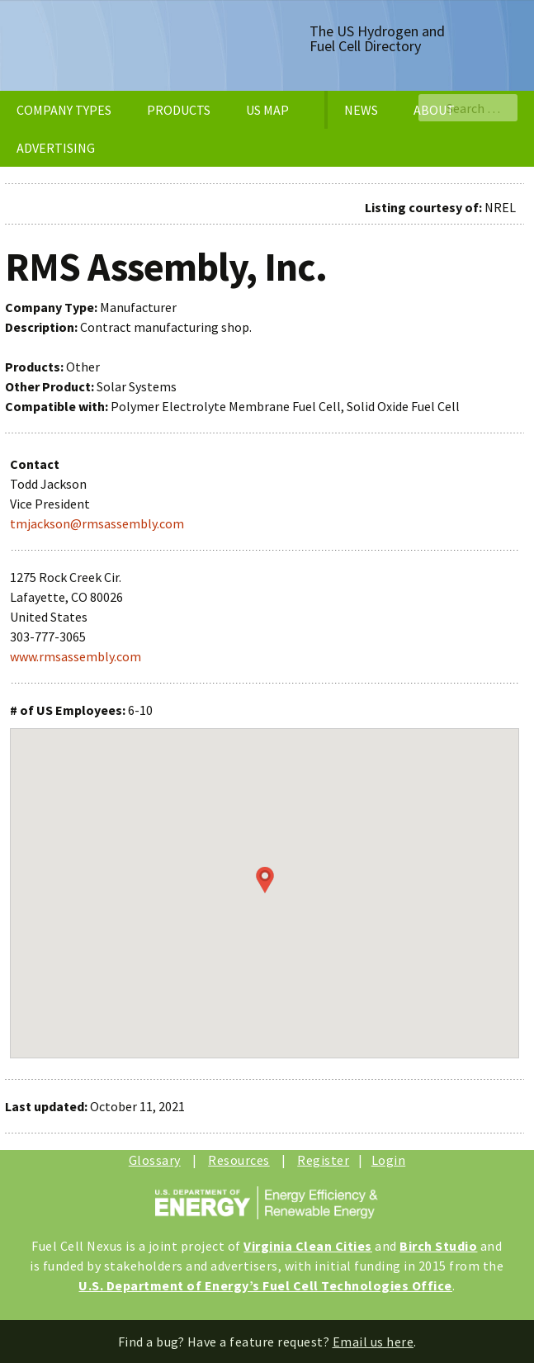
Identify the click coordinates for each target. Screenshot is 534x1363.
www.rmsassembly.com (75, 656)
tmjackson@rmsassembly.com (97, 523)
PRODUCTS (178, 110)
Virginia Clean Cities (307, 1246)
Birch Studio (438, 1246)
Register (323, 1160)
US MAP (267, 110)
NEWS (361, 110)
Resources (239, 1160)
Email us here (373, 1341)
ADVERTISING (56, 148)
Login (388, 1160)
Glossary (155, 1160)
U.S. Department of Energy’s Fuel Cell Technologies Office (265, 1285)
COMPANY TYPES (64, 110)
